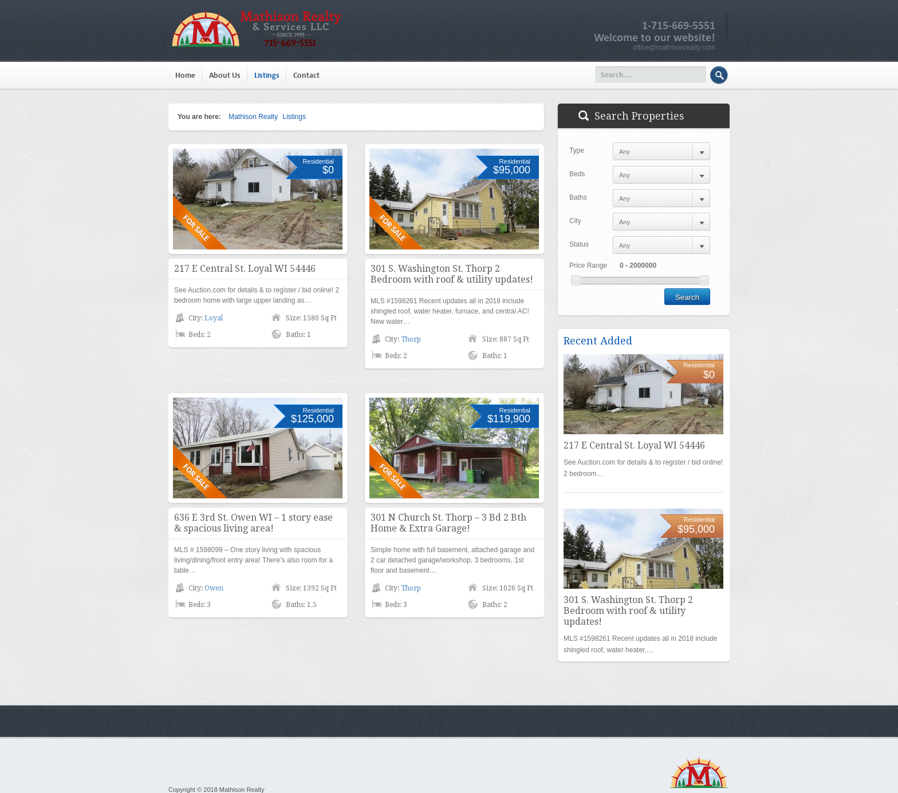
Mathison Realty (253, 117)
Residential (318, 161)
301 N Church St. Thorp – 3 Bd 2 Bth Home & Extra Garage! (448, 523)
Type (576, 150)
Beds (577, 174)
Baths (578, 197)
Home (185, 75)
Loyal (213, 318)
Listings (266, 75)
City (575, 221)
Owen (213, 588)
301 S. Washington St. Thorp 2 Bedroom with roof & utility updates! (452, 274)
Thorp (411, 339)
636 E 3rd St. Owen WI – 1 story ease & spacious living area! (253, 523)
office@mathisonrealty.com (674, 47)
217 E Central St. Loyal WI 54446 (245, 268)
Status (579, 244)
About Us (225, 75)
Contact (306, 75)
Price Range (588, 265)
